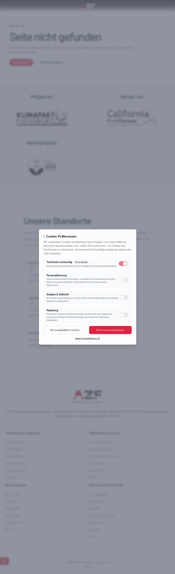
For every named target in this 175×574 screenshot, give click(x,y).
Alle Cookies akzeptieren (110, 330)
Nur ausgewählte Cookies (64, 330)
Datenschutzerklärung (87, 338)
